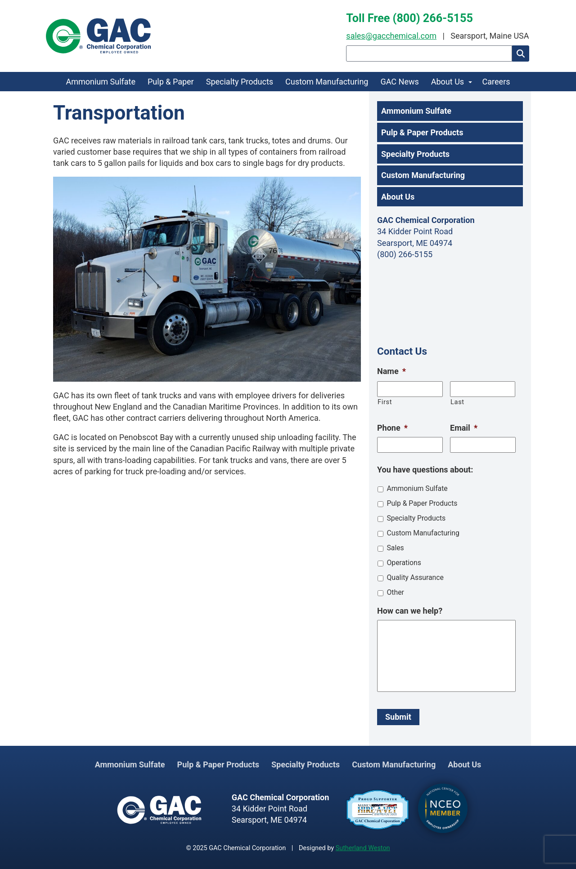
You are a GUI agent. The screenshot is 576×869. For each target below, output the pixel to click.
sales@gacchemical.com (391, 35)
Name (391, 371)
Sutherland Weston (363, 848)
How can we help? (409, 610)
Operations (404, 562)
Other (395, 592)
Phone (392, 427)
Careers (496, 81)
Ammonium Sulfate (100, 81)
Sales (395, 548)
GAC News (399, 81)
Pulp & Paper (171, 81)
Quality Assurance (415, 577)
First (385, 402)
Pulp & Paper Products (422, 132)
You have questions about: (425, 469)
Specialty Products (239, 81)
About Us (447, 81)
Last (457, 402)
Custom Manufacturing (326, 81)
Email (463, 427)
